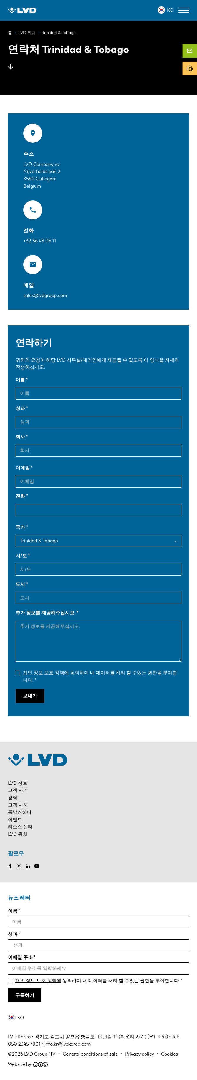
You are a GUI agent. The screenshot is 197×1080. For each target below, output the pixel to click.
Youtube (36, 866)
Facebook (10, 866)
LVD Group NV (40, 1054)
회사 (20, 437)
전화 (20, 496)
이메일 (23, 468)
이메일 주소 (20, 957)
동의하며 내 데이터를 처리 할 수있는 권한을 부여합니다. (100, 676)
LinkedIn (28, 866)
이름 (20, 380)
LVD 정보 (17, 783)
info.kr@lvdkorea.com (68, 1044)
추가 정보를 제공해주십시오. (46, 613)
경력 (12, 797)
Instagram (19, 866)
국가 (20, 527)
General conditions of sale (90, 1054)
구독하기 (24, 995)
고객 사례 (18, 790)
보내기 (30, 696)
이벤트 (15, 819)
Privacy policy (139, 1054)
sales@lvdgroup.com (45, 295)
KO (170, 10)
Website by (28, 1064)
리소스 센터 (20, 826)
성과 (20, 408)
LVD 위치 (17, 834)
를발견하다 (19, 812)
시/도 (21, 556)
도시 (20, 584)
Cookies (169, 1054)
